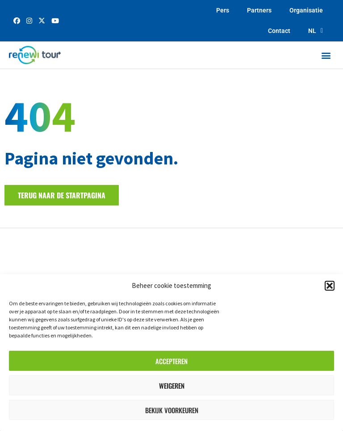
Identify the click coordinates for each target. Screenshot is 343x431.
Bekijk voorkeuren (171, 410)
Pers (222, 10)
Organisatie (306, 10)
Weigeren (171, 385)
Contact (279, 30)
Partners (259, 10)
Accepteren (171, 361)
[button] (329, 285)
